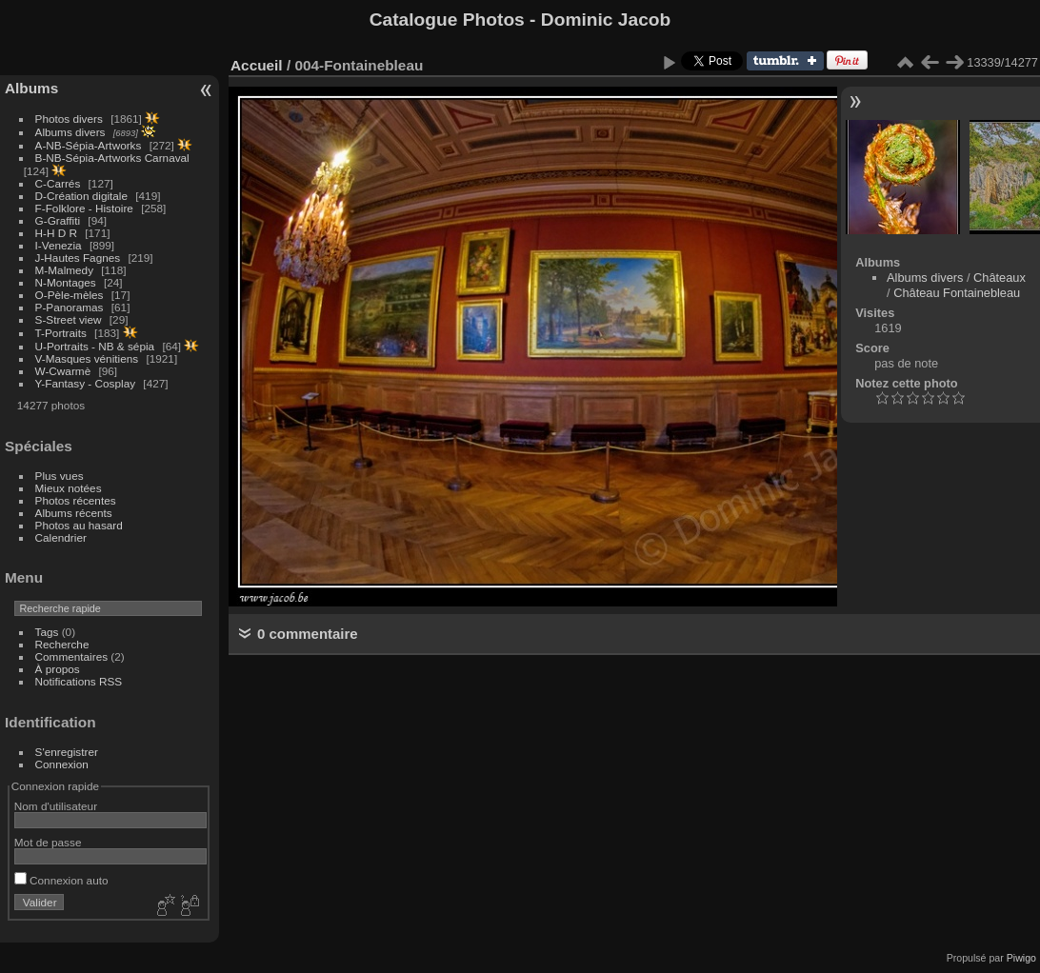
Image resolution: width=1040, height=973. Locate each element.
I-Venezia (58, 245)
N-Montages (65, 282)
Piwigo (1021, 957)
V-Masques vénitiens (87, 358)
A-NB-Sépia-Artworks (88, 145)
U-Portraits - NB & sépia (95, 346)
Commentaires (72, 656)
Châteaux (999, 277)
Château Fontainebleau (956, 293)
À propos (57, 669)
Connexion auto (61, 880)
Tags (47, 632)
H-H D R (56, 233)
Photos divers (69, 118)
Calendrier (61, 537)
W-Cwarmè (63, 371)
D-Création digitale (81, 195)
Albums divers (70, 132)
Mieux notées (68, 488)
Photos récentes (75, 500)
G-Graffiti (58, 220)
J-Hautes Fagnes (78, 257)
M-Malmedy (64, 270)
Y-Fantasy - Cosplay (85, 383)
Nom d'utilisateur (55, 806)
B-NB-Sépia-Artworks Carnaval (112, 157)
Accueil (256, 65)
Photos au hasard (79, 525)
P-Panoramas (69, 307)
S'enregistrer (66, 751)
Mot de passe (48, 842)
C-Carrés (58, 183)
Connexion (62, 764)
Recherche (62, 644)
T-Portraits (61, 333)
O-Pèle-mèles (69, 294)
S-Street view (68, 319)
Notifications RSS (79, 681)
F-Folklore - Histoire (84, 208)
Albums (31, 88)
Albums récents (73, 512)
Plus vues (59, 475)
